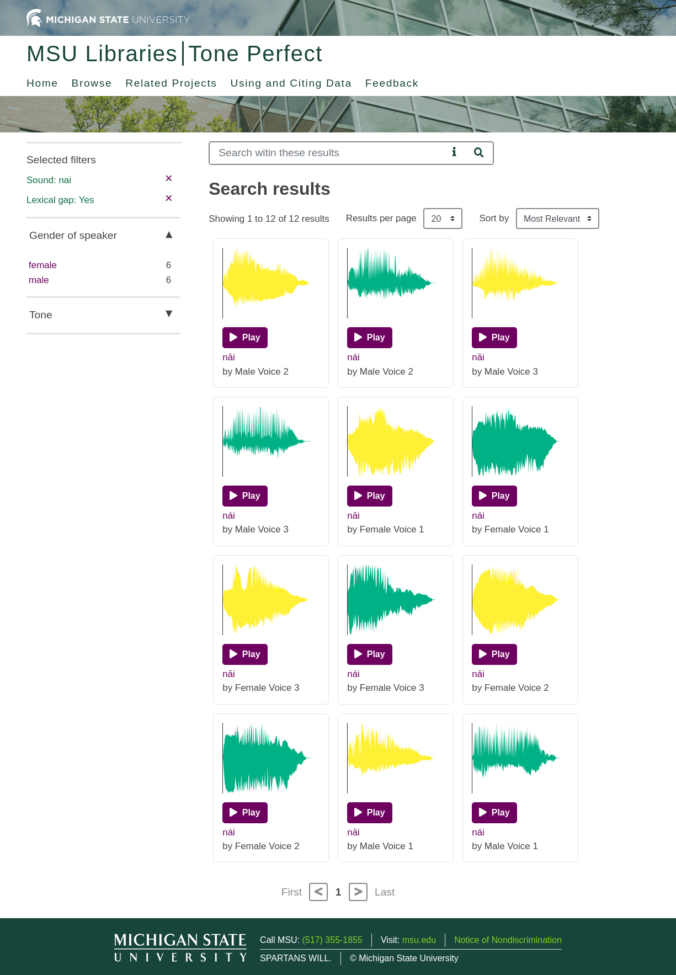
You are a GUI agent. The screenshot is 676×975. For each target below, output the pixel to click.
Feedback (392, 83)
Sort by (494, 218)
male (39, 280)
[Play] (244, 337)
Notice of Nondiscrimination (508, 940)
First (291, 892)
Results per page (381, 218)
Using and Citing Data (291, 83)
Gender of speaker (73, 235)
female (43, 265)
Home (42, 83)
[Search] (328, 153)
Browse (92, 83)
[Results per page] (442, 218)
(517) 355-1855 (332, 940)
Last (385, 892)
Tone (40, 315)
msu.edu (419, 940)
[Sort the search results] (557, 218)
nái (353, 357)
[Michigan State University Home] (108, 17)
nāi (228, 357)
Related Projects (171, 83)
